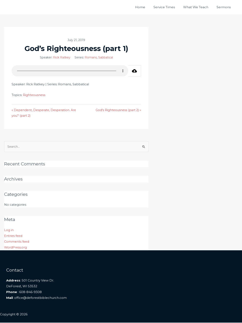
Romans (93, 57)
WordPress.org (15, 248)
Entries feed (13, 236)
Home (147, 7)
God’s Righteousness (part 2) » (122, 110)
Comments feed (17, 242)
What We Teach (198, 7)
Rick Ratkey (64, 57)
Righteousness (34, 95)
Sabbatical (108, 57)
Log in (9, 230)
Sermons (225, 7)
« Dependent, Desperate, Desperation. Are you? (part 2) (45, 113)
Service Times (169, 7)
